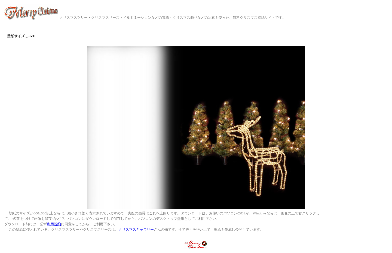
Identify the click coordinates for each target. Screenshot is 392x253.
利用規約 (54, 224)
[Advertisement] (358, 223)
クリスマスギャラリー (136, 229)
